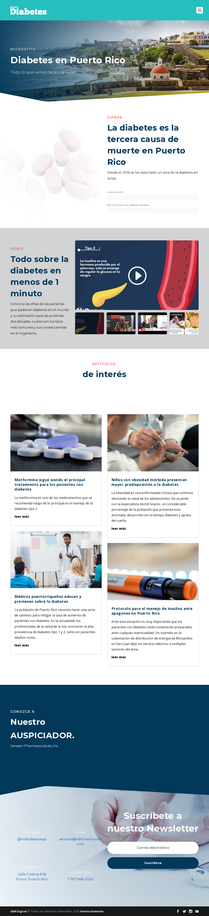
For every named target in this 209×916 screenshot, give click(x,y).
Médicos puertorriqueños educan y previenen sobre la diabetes (47, 599)
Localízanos (32, 867)
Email (80, 832)
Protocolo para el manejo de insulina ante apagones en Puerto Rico (152, 611)
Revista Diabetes (91, 911)
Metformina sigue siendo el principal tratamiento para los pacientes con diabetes (49, 484)
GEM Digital (18, 911)
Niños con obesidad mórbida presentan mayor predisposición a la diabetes (149, 482)
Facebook (31, 832)
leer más (21, 516)
